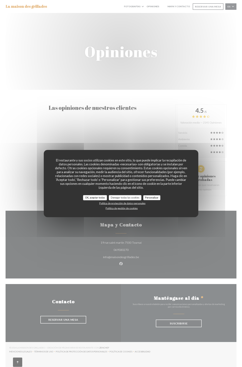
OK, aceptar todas (95, 197)
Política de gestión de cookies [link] (122, 208)
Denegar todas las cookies (125, 197)
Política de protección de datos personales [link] (122, 203)
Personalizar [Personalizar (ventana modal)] (151, 197)
